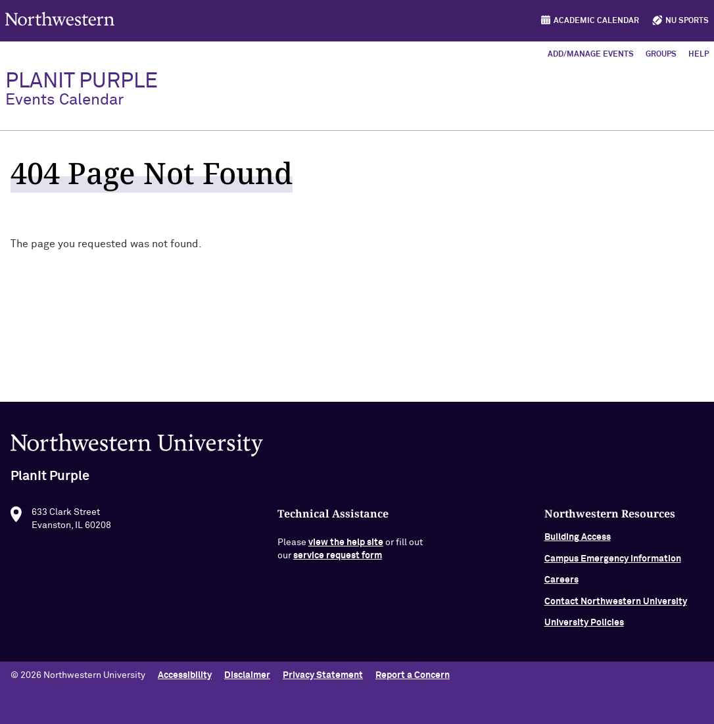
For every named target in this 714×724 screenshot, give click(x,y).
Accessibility (185, 675)
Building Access (577, 543)
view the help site (345, 548)
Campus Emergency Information (612, 564)
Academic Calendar (596, 21)
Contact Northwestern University (615, 607)
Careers (561, 586)
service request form (337, 561)
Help (698, 55)
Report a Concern (412, 675)
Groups (661, 55)
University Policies (584, 628)
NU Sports (687, 21)
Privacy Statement (323, 675)
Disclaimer (247, 675)
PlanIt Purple (81, 89)
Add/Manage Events (591, 55)
